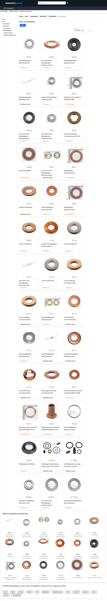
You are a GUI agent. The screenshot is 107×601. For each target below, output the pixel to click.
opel (68, 592)
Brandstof (7, 26)
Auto (3, 21)
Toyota (6, 595)
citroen (21, 592)
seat (94, 592)
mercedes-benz (57, 592)
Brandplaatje (4, 11)
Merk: (22, 25)
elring (29, 592)
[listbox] (82, 30)
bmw (12, 592)
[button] (9, 8)
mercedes (45, 592)
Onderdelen (6, 24)
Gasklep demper (14, 11)
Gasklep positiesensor (25, 11)
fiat (37, 592)
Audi (5, 592)
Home (4, 19)
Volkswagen (16, 595)
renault (85, 592)
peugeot (76, 592)
